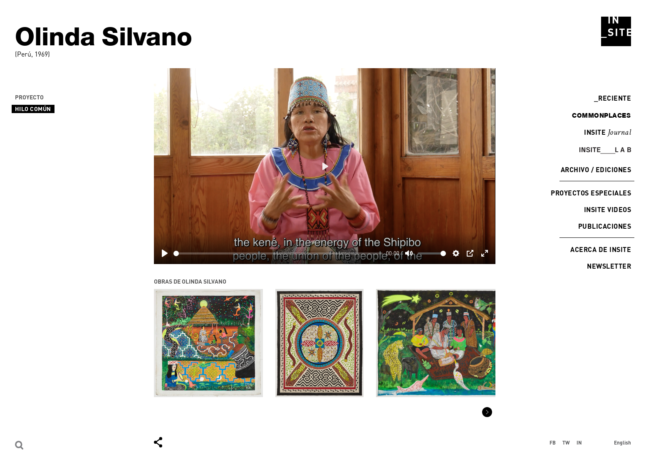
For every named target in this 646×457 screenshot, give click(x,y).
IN (579, 442)
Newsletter (609, 266)
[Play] (164, 253)
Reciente (612, 98)
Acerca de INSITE (600, 249)
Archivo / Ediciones (596, 169)
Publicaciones (604, 226)
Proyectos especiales (591, 193)
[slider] (278, 253)
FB (552, 442)
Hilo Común (33, 108)
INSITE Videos (607, 209)
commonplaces (601, 115)
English (622, 442)
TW (566, 442)
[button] (487, 412)
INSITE (607, 132)
